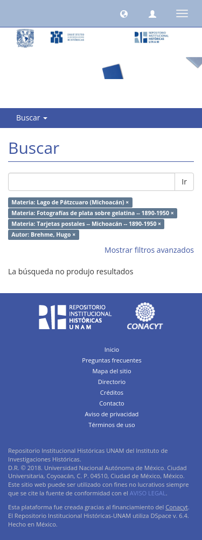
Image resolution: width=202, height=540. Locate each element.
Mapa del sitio (111, 371)
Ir (184, 181)
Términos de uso (111, 425)
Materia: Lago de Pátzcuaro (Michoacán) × (70, 202)
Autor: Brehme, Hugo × (43, 234)
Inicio (112, 349)
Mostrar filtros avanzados (149, 250)
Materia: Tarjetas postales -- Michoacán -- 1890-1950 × (86, 224)
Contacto (111, 403)
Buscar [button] (31, 117)
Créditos (111, 392)
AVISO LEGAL (148, 493)
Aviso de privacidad (112, 414)
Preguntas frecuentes (111, 360)
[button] (124, 13)
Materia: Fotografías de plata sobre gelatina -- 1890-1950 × (92, 213)
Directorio (112, 382)
